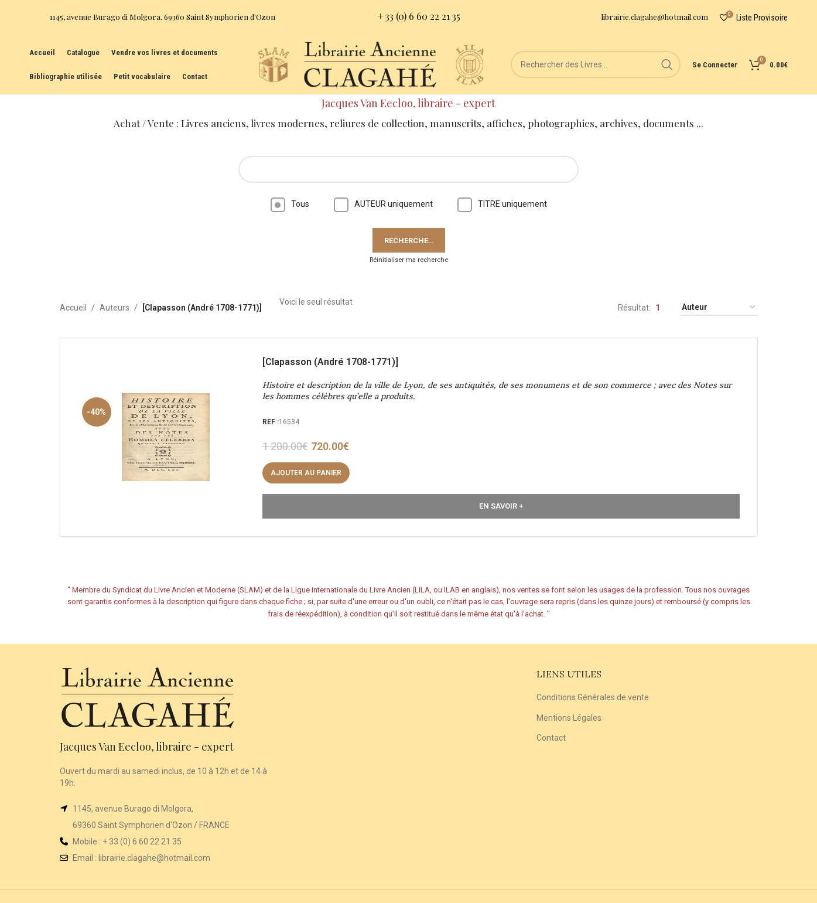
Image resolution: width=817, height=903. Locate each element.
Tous (290, 203)
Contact (551, 737)
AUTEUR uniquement (383, 203)
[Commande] (719, 307)
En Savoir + (501, 506)
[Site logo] (273, 64)
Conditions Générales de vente (592, 697)
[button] (306, 472)
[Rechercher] (596, 64)
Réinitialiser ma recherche (409, 260)
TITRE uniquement (502, 203)
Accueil (73, 307)
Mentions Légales (568, 718)
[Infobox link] (152, 18)
